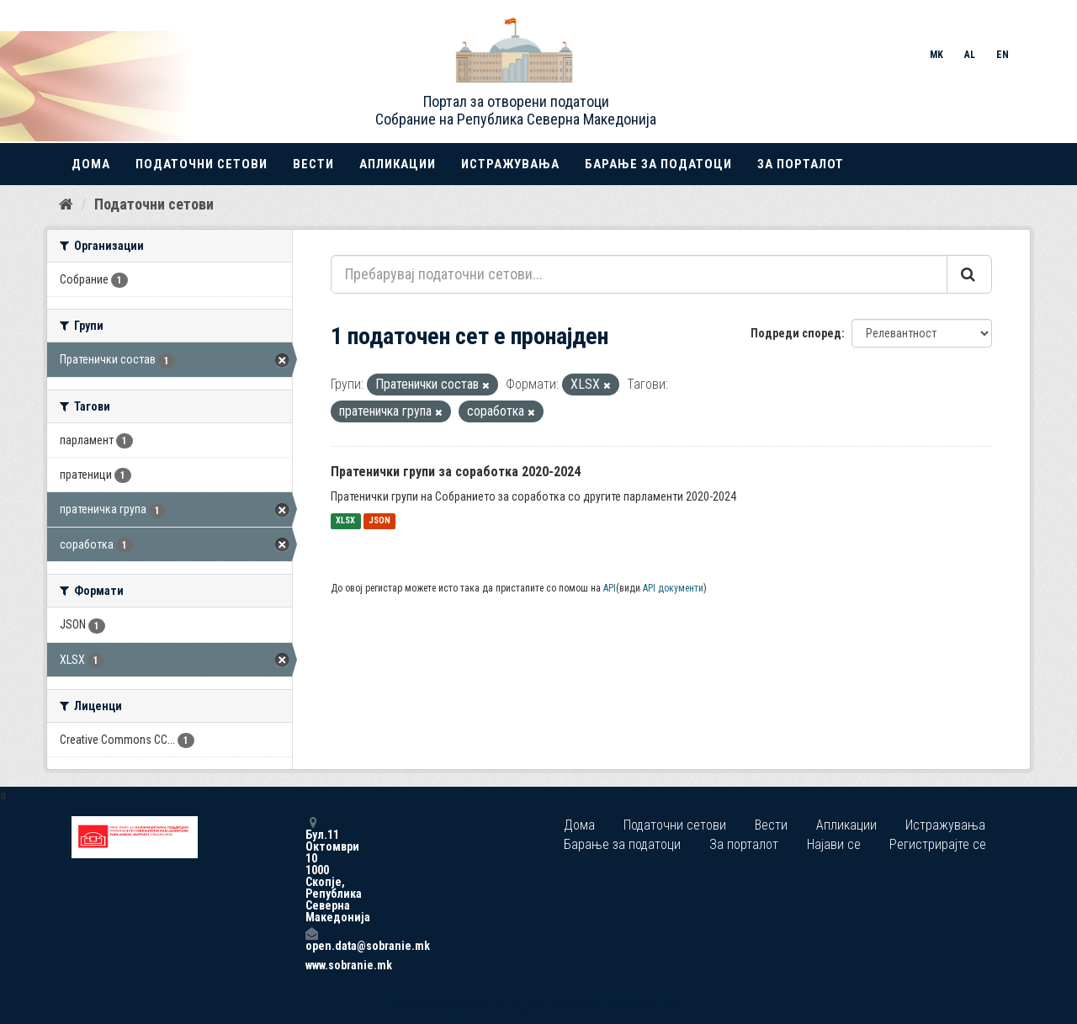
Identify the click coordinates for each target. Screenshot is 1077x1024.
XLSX (345, 521)
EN (1002, 55)
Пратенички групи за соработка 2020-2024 (456, 472)
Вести (313, 164)
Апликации (397, 164)
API (609, 588)
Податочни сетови (201, 164)
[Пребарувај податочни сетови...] (639, 274)
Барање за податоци (658, 164)
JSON (379, 521)
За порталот (800, 164)
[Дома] (66, 204)
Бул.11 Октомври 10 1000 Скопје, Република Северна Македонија (311, 869)
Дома (91, 164)
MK (936, 55)
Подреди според (796, 333)
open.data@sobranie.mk (311, 939)
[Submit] (969, 274)
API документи (673, 588)
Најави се (834, 844)
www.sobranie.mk (311, 965)
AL (969, 55)
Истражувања (510, 164)
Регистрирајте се (937, 844)
